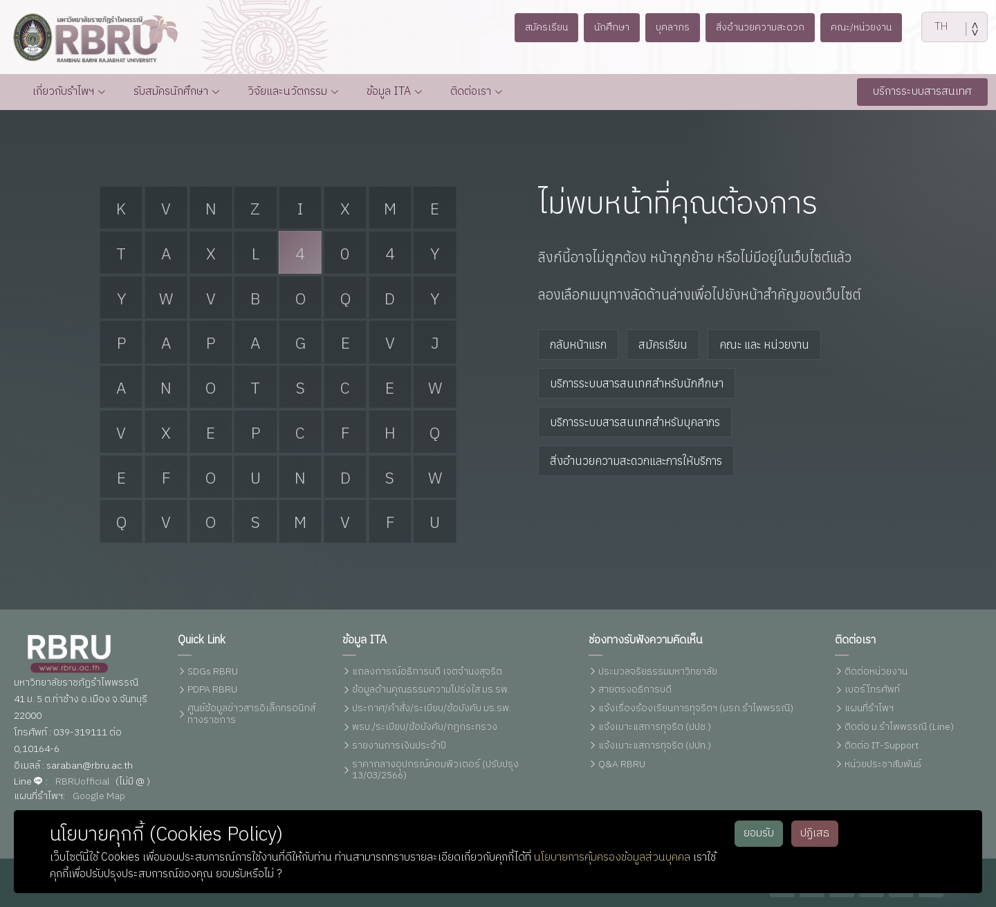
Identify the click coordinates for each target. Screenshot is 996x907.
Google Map (99, 797)
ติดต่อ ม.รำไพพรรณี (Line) (899, 727)
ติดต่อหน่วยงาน (876, 672)
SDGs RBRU (212, 672)
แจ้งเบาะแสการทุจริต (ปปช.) (654, 727)
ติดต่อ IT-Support (882, 746)
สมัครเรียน (663, 344)
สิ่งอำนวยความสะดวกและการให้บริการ (636, 460)
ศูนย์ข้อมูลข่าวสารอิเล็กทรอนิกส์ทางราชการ (251, 714)
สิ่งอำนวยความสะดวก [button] (760, 27)
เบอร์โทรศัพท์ (872, 690)
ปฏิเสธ (814, 833)
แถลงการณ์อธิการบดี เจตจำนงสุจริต (427, 672)
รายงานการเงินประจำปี (399, 746)
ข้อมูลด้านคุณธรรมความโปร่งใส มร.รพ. (431, 690)
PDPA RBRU (212, 690)
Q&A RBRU (621, 765)
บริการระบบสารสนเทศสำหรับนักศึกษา (636, 383)
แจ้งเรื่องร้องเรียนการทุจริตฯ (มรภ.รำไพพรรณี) (695, 709)
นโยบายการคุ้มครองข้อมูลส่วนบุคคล (612, 857)
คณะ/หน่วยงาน (861, 27)
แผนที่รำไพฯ (869, 709)
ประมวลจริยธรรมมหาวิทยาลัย (657, 672)
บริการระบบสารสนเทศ (922, 91)
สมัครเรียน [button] (546, 27)
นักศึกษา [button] (611, 27)
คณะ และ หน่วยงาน (764, 344)
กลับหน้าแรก (578, 344)
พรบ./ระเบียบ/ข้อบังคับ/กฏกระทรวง (424, 727)
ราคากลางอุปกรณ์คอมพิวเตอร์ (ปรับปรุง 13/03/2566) (435, 770)
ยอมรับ (759, 833)
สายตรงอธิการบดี (635, 690)
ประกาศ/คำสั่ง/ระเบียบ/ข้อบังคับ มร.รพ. (431, 709)
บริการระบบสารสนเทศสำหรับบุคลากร (635, 422)
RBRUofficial (82, 782)
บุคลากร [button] (673, 27)
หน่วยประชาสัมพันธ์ (883, 765)
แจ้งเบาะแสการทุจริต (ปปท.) (654, 746)
